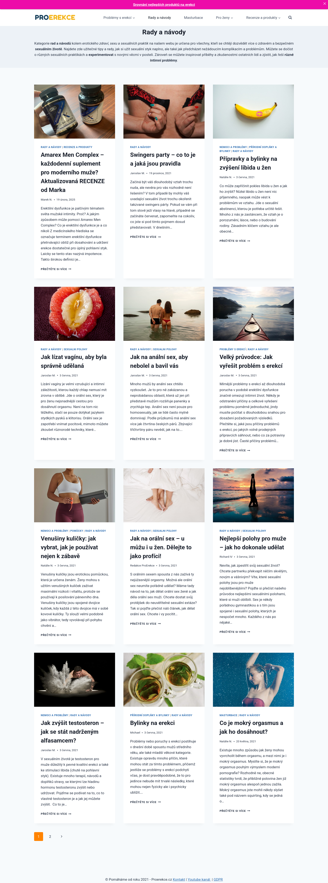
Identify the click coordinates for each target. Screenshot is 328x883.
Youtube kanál (199, 879)
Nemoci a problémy (233, 147)
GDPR (218, 879)
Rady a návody (159, 17)
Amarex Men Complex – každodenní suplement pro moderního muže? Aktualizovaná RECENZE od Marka (73, 172)
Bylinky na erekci (152, 723)
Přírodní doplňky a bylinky (149, 715)
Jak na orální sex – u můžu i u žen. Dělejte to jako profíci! (160, 547)
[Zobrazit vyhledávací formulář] (290, 17)
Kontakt (179, 879)
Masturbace (193, 17)
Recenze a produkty (78, 147)
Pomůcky (76, 530)
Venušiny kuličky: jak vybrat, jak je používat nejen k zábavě (69, 547)
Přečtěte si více (56, 269)
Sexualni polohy (75, 349)
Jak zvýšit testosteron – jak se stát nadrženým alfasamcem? (72, 732)
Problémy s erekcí (233, 349)
